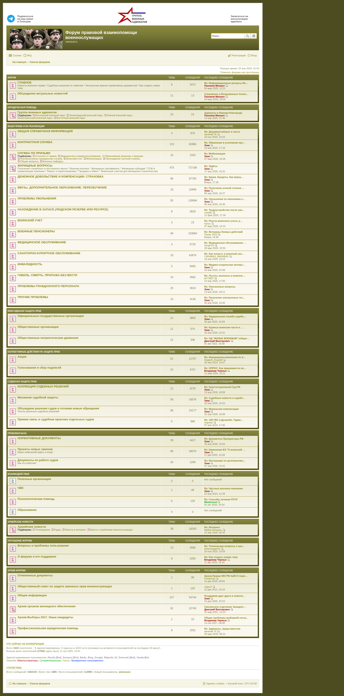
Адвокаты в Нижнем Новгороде (223, 113)
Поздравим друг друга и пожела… (224, 596)
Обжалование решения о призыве (124, 156)
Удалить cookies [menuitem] (215, 683)
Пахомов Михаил (214, 85)
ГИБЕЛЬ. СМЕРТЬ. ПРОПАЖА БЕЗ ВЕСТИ (47, 275)
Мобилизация (94, 158)
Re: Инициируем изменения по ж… (225, 357)
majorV (208, 587)
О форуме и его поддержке (37, 556)
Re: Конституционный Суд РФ (222, 387)
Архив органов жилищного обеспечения (46, 606)
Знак (207, 145)
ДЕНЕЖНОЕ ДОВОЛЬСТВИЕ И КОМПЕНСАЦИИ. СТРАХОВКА (61, 176)
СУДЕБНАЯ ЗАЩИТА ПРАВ (22, 381)
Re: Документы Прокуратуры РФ (224, 438)
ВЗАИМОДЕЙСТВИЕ (18, 474)
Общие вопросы (29, 161)
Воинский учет (74, 158)
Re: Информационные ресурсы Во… (226, 83)
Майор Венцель (213, 530)
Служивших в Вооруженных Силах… (226, 94)
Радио (57, 529)
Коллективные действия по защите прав (34, 352)
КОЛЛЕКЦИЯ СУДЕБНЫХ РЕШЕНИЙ (43, 386)
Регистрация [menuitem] (239, 55)
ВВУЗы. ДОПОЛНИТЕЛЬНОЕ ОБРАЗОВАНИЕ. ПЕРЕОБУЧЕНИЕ (62, 187)
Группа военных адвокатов (37, 112)
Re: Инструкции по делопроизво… (224, 460)
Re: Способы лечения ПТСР (221, 499)
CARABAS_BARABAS (216, 256)
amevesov (125, 672)
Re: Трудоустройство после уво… (224, 210)
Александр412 (212, 548)
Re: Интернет (212, 527)
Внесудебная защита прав (24, 311)
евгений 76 (210, 134)
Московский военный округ (50, 115)
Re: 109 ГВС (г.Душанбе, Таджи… (223, 420)
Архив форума (17, 570)
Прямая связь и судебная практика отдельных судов (56, 419)
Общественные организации (38, 326)
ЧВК (20, 488)
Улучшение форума (20, 541)
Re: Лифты (210, 166)
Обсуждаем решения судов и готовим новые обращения (58, 408)
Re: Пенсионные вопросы (219, 286)
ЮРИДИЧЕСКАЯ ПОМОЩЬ (22, 107)
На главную (19, 683)
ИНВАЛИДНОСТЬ (30, 264)
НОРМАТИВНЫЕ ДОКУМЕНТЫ (39, 438)
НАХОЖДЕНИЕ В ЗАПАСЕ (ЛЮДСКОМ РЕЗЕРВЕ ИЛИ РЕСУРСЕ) (63, 209)
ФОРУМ (12, 77)
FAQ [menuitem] (29, 55)
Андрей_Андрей (213, 360)
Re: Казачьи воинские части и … (223, 327)
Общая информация (32, 595)
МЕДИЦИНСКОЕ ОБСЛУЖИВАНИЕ (42, 242)
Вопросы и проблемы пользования (43, 545)
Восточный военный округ (70, 118)
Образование (27, 509)
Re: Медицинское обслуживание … (225, 242)
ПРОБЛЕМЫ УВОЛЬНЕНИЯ (37, 198)
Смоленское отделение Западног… (225, 606)
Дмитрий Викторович (217, 341)
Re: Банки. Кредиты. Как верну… (224, 177)
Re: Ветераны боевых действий (223, 232)
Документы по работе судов (38, 460)
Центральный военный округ (36, 118)
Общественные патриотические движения (48, 337)
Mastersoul (210, 502)
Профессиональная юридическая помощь (48, 628)
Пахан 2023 (210, 234)
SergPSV (209, 245)
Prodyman (209, 578)
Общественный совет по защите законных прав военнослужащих (65, 586)
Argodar (208, 422)
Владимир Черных (215, 370)
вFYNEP (209, 278)
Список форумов (40, 683)
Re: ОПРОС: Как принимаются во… (225, 368)
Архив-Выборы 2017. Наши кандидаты (45, 617)
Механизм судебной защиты (38, 397)
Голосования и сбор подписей (39, 367)
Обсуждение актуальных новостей (43, 93)
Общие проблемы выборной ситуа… (226, 617)
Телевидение (42, 529)
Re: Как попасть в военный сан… (224, 253)
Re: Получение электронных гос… (224, 297)
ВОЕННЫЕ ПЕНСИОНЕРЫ (36, 231)
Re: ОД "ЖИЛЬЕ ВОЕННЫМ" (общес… (226, 338)
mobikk (208, 212)
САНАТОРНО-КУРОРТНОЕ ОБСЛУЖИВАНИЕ (49, 253)
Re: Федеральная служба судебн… (225, 316)
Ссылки (17, 55)
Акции (22, 356)
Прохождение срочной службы (123, 158)
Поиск (247, 36)
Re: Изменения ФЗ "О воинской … (224, 449)
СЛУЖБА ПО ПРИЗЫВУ (34, 153)
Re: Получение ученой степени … (224, 188)
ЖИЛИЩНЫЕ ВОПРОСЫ (35, 165)
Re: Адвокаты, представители (222, 628)
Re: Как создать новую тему (221, 557)
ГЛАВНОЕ (25, 82)
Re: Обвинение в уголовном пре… (224, 142)
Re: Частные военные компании (223, 488)
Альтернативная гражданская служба (41, 158)
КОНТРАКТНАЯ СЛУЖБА (35, 142)
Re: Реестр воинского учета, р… (223, 221)
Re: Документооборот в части (222, 131)
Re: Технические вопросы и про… (224, 546)
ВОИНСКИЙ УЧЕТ (30, 220)
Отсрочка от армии (45, 156)
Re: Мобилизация (214, 153)
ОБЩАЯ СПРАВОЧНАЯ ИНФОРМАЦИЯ (45, 131)
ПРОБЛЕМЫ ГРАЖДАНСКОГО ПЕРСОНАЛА (48, 286)
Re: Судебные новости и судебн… (224, 398)
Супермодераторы (50, 660)
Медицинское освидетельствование (80, 156)
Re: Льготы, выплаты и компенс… (224, 275)
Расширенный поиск (254, 36)
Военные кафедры (52, 161)
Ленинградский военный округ (86, 115)
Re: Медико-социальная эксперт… (224, 264)
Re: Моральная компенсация (221, 409)
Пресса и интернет (75, 529)
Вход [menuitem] (254, 55)
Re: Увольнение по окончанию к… (224, 199)
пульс (207, 223)
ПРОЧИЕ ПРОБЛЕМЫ (33, 297)
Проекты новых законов (35, 449)
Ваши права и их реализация (26, 126)
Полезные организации (34, 479)
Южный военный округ (119, 115)
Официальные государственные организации (51, 316)
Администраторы (27, 660)
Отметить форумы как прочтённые (239, 72)
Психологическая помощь (36, 499)
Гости (66, 660)
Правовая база (17, 433)
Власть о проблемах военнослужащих (111, 529)
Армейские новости (20, 522)
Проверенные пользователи (87, 660)
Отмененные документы (35, 575)
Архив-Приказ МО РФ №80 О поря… (225, 576)
